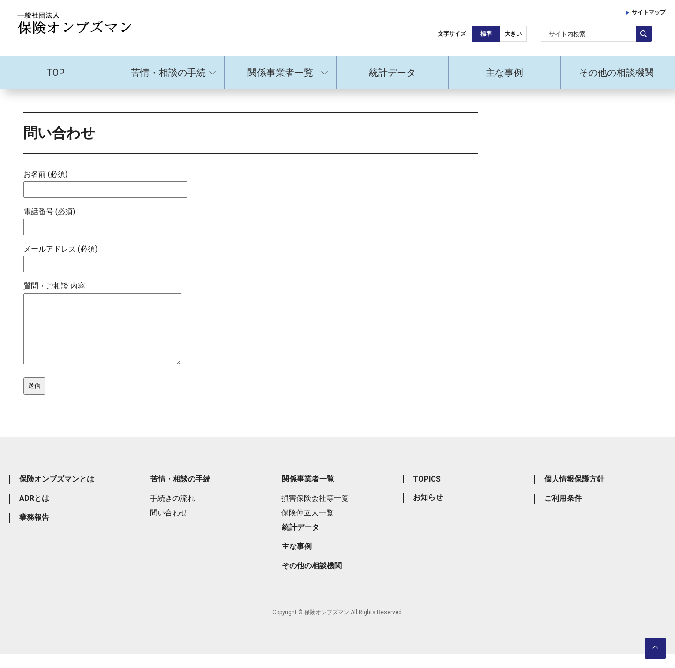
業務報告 (34, 531)
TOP (56, 72)
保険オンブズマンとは (56, 493)
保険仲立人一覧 (307, 526)
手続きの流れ (172, 512)
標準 (486, 33)
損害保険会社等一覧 (315, 512)
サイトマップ (649, 12)
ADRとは (34, 512)
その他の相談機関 (616, 72)
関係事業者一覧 (280, 72)
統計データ (392, 72)
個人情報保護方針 (574, 493)
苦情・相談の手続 (168, 72)
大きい (513, 33)
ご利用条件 (563, 512)
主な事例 (504, 72)
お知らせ (428, 511)
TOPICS (427, 493)
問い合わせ (169, 526)
